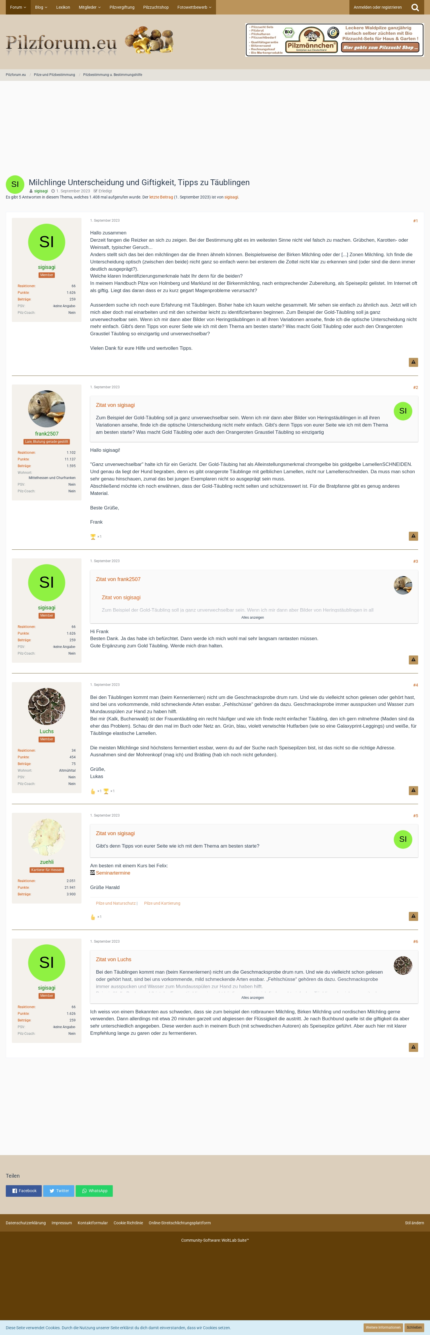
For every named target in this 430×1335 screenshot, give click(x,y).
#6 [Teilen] (415, 941)
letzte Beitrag (161, 197)
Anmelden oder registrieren (378, 7)
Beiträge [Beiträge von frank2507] (24, 466)
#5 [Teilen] (415, 815)
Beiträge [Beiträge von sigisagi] (24, 299)
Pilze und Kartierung (162, 903)
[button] (24, 1191)
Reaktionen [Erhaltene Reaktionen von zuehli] (26, 881)
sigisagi (231, 197)
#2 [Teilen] (415, 387)
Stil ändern (414, 1223)
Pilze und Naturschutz (116, 903)
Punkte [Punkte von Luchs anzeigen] (23, 757)
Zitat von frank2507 (118, 579)
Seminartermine (113, 873)
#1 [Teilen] (415, 220)
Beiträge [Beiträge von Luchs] (24, 764)
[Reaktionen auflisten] (96, 536)
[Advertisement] (215, 130)
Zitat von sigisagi (115, 405)
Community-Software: (215, 1240)
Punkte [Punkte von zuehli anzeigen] (23, 888)
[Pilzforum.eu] (215, 42)
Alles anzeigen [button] (252, 617)
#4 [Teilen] (415, 685)
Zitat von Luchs (113, 959)
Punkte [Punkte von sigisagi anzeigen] (23, 293)
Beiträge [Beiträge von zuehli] (24, 894)
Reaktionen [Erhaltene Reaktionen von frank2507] (26, 453)
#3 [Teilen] (415, 561)
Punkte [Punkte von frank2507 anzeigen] (23, 459)
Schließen (414, 1327)
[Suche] (415, 7)
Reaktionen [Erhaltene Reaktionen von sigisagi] (26, 286)
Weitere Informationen (383, 1327)
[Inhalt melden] (413, 362)
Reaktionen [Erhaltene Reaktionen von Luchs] (26, 750)
